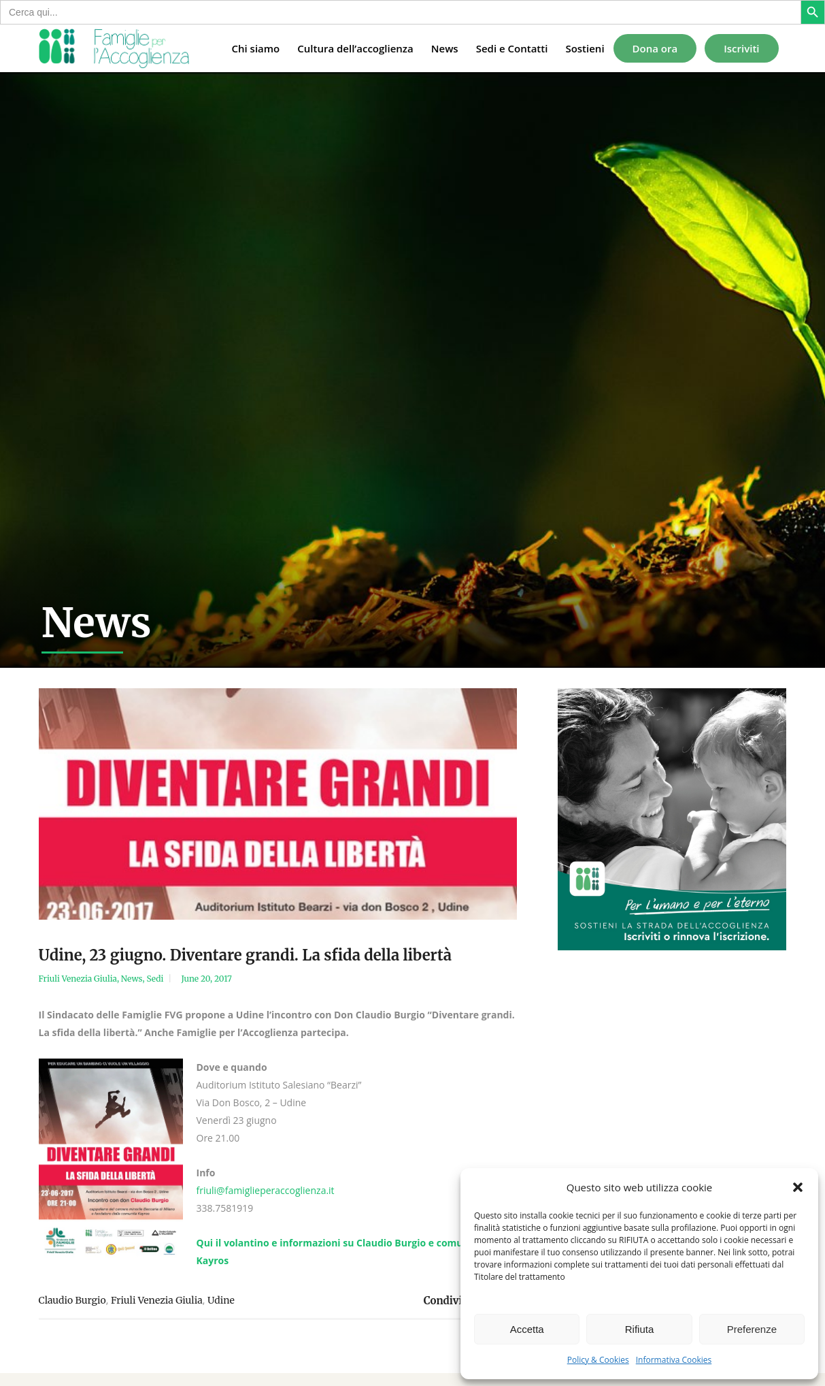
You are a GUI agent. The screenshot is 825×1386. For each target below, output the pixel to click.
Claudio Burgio (72, 1300)
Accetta (527, 1329)
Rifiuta (639, 1329)
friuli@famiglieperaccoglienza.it (266, 1190)
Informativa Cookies (674, 1360)
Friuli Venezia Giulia (78, 978)
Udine (221, 1300)
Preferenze (752, 1329)
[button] (798, 1187)
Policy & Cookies (598, 1360)
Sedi (154, 978)
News (132, 978)
